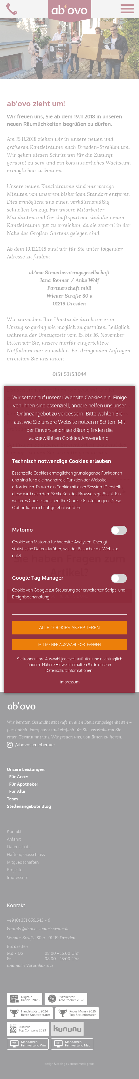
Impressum (69, 682)
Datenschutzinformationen (68, 670)
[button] (69, 644)
